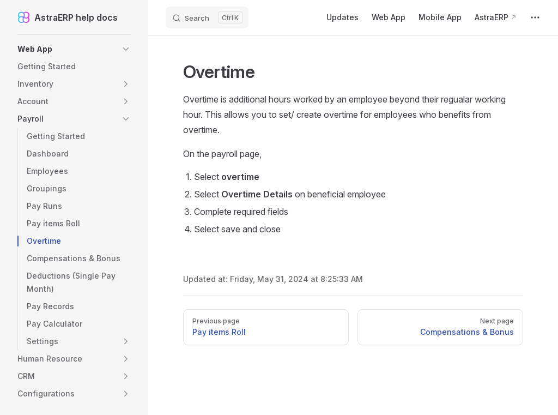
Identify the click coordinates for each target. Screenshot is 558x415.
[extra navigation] (535, 17)
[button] (74, 49)
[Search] (207, 17)
